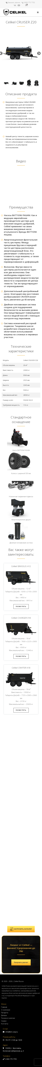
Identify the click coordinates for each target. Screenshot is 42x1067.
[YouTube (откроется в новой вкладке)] (19, 5)
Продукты (4, 822)
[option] (21, 53)
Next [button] (38, 53)
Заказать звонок (13, 2)
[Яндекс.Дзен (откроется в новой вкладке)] (22, 5)
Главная (4, 817)
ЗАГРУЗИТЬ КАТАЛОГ (21, 738)
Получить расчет (21, 772)
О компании (5, 819)
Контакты (4, 833)
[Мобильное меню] (38, 12)
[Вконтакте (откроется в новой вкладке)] (15, 5)
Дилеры (4, 825)
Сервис (4, 830)
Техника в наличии (8, 828)
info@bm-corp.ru (10, 841)
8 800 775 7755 (28, 2)
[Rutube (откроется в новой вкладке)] (26, 5)
